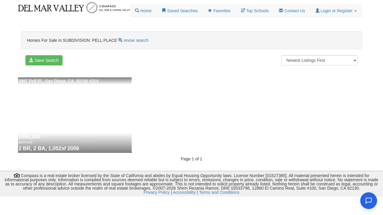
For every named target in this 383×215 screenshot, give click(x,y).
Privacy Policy (157, 192)
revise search (136, 40)
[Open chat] (368, 200)
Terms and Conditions (219, 192)
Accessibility (184, 192)
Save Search (44, 60)
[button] (336, 10)
